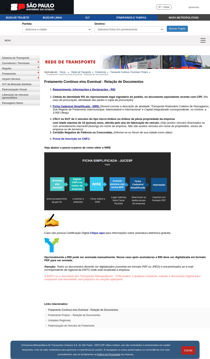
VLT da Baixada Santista (16, 84)
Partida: (27, 23)
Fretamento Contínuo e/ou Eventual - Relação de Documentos (77, 74)
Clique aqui (97, 232)
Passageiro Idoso (12, 103)
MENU (8, 40)
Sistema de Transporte (15, 57)
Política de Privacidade (108, 354)
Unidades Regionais (59, 320)
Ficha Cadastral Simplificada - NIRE (76, 106)
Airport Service (11, 79)
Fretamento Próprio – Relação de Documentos (74, 315)
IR (7, 10)
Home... (63, 72)
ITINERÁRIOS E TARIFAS (131, 17)
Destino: (99, 23)
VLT (87, 17)
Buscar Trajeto (177, 28)
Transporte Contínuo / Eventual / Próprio (129, 72)
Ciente (188, 350)
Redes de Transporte (81, 72)
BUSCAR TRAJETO (17, 17)
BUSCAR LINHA (52, 17)
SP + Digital (163, 7)
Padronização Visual (14, 89)
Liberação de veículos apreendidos (15, 96)
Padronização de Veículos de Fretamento (71, 325)
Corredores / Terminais (16, 63)
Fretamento (9, 73)
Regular (7, 68)
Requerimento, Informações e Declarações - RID (84, 89)
